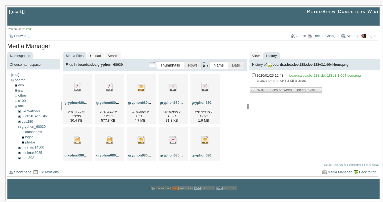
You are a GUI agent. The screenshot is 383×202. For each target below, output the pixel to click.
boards (20, 80)
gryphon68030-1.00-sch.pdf (182, 155)
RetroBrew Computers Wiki (343, 11)
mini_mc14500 (33, 147)
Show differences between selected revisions (285, 90)
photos (30, 142)
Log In (371, 36)
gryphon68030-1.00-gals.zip (87, 155)
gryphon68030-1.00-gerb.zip (119, 155)
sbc (20, 106)
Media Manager (340, 173)
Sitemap (353, 36)
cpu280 (27, 121)
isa (20, 90)
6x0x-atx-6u (31, 111)
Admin (301, 36)
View (256, 56)
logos (29, 137)
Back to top (367, 173)
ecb (21, 85)
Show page (22, 36)
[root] (15, 75)
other (22, 95)
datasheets (33, 132)
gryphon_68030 (33, 127)
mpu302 (28, 158)
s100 (22, 101)
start (17, 11)
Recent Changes (326, 36)
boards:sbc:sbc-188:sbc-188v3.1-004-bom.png (310, 65)
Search (113, 56)
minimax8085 (32, 153)
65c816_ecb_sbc (35, 116)
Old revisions (49, 173)
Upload (95, 56)
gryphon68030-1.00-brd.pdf (118, 103)
